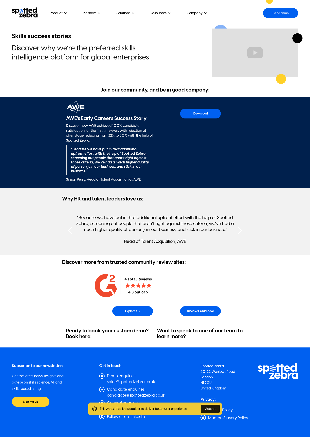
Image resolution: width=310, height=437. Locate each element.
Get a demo (280, 13)
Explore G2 (132, 311)
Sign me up (30, 402)
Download (200, 113)
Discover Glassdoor (200, 311)
